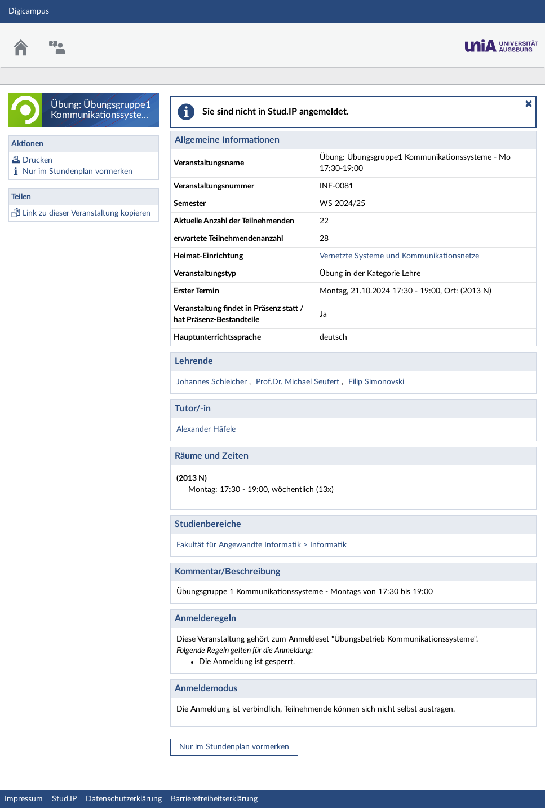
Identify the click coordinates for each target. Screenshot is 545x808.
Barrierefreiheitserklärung (214, 799)
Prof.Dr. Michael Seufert (299, 382)
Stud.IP (64, 799)
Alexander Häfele (206, 429)
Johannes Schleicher (212, 382)
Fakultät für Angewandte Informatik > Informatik (261, 545)
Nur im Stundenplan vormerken (77, 171)
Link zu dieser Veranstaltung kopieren (86, 213)
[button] (528, 103)
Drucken (37, 160)
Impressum (24, 799)
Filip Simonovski (376, 382)
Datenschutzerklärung (124, 799)
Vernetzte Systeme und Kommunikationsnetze (399, 256)
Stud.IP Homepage (501, 42)
